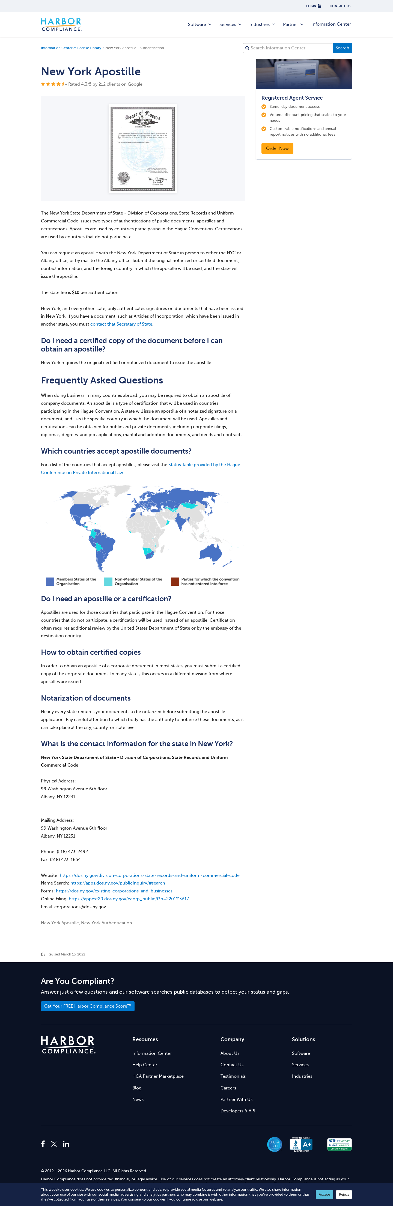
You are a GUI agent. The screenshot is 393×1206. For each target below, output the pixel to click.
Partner (293, 24)
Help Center (144, 1064)
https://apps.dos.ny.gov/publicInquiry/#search (117, 883)
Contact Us (232, 1064)
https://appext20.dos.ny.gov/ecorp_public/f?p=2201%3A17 (129, 899)
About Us (230, 1053)
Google (135, 84)
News (138, 1099)
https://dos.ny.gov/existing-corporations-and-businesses (114, 891)
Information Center (331, 24)
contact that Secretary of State (121, 324)
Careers (228, 1088)
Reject (344, 1194)
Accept (324, 1194)
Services (230, 24)
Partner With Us (236, 1099)
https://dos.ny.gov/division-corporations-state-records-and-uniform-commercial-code (150, 875)
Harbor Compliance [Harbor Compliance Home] (61, 24)
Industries (262, 24)
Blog (136, 1088)
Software (200, 24)
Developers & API (238, 1111)
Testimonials (233, 1076)
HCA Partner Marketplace (158, 1076)
